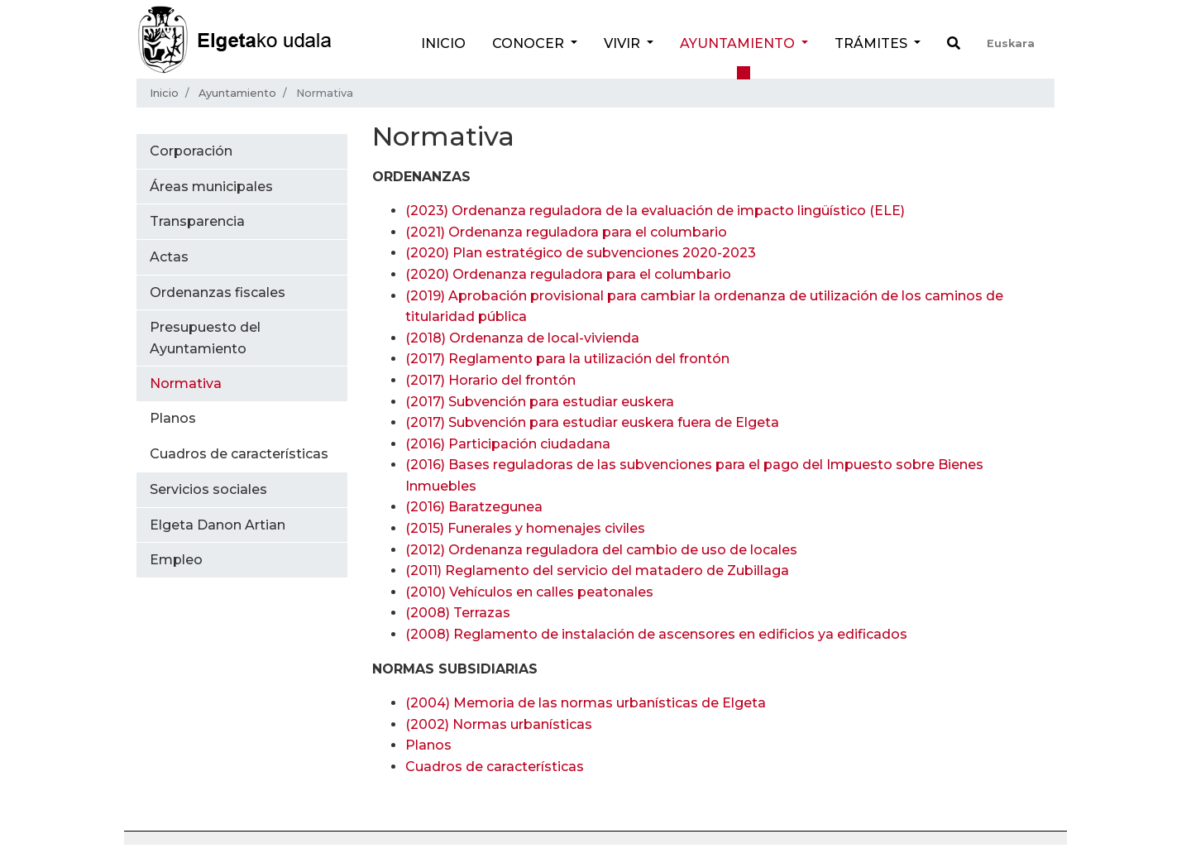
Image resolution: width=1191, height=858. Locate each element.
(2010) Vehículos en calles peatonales (529, 592)
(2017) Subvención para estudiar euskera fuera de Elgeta (592, 422)
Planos (428, 745)
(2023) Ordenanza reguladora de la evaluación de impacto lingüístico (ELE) (655, 210)
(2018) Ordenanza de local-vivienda (522, 338)
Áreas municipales (211, 186)
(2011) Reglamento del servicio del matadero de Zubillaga (597, 570)
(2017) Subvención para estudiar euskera (539, 402)
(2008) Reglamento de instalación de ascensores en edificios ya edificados (656, 634)
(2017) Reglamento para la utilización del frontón (567, 359)
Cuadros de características (494, 766)
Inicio (443, 43)
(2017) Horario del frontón (490, 380)
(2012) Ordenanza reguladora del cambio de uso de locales (601, 550)
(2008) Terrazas (457, 613)
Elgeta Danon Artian (217, 525)
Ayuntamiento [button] (739, 43)
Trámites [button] (873, 43)
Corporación (191, 151)
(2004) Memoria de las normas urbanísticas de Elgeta (585, 703)
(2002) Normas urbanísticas (498, 724)
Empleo (176, 560)
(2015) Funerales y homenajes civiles (525, 528)
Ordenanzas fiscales (217, 292)
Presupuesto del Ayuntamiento (205, 338)
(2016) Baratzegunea (474, 507)
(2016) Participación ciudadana (507, 444)
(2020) (580, 253)
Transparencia (197, 221)
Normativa (186, 383)
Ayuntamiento (237, 93)
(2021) (566, 232)
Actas (169, 257)
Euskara (1011, 43)
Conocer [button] (529, 43)
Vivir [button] (623, 43)
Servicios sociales (208, 489)
